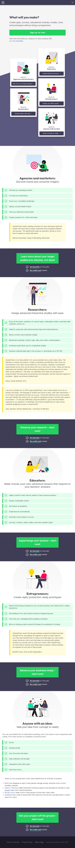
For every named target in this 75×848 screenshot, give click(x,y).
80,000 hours (10, 792)
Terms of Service (13, 842)
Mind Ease (8, 783)
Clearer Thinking (11, 788)
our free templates (16, 41)
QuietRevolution (10, 795)
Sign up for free (37, 32)
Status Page (39, 842)
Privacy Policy (27, 842)
